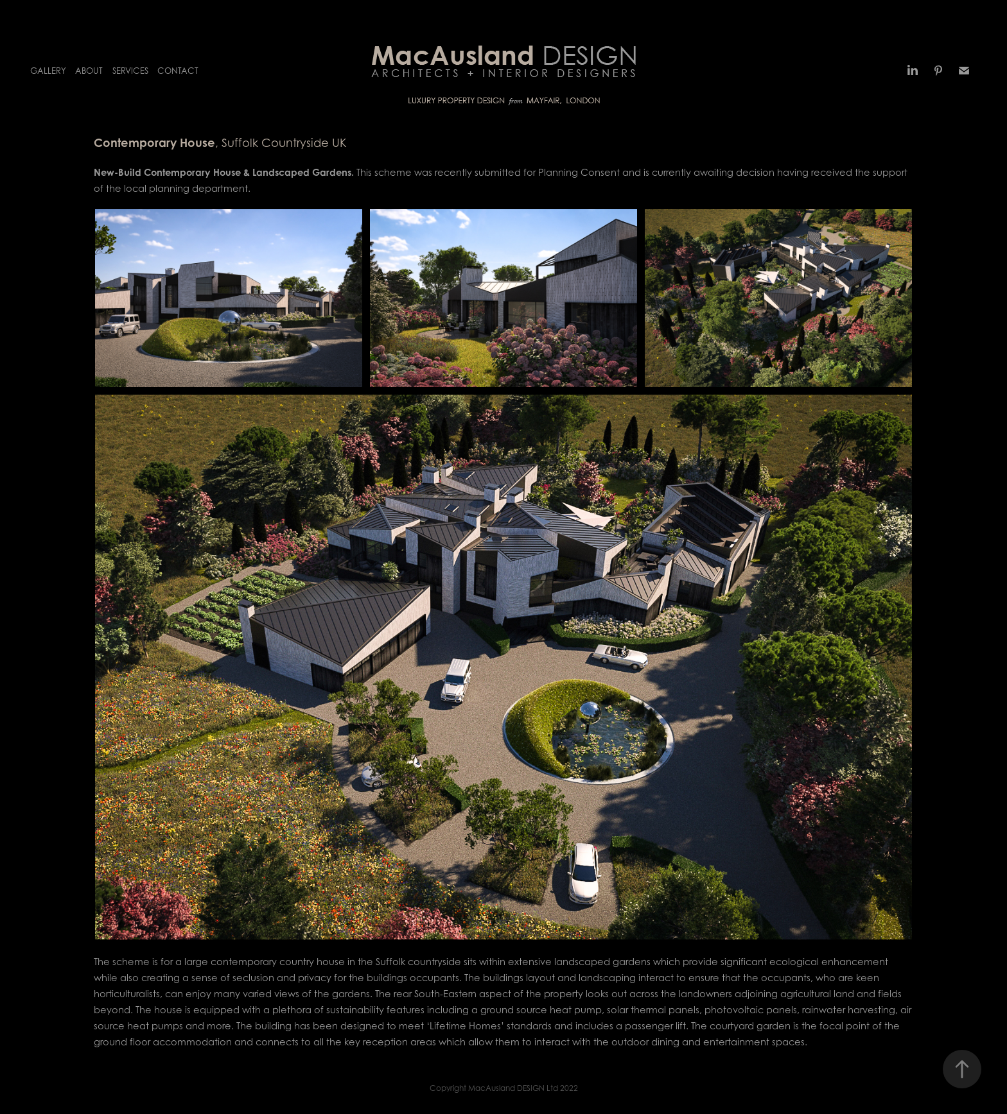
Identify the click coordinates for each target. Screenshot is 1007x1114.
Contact (177, 70)
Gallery (48, 70)
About (89, 70)
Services (130, 70)
